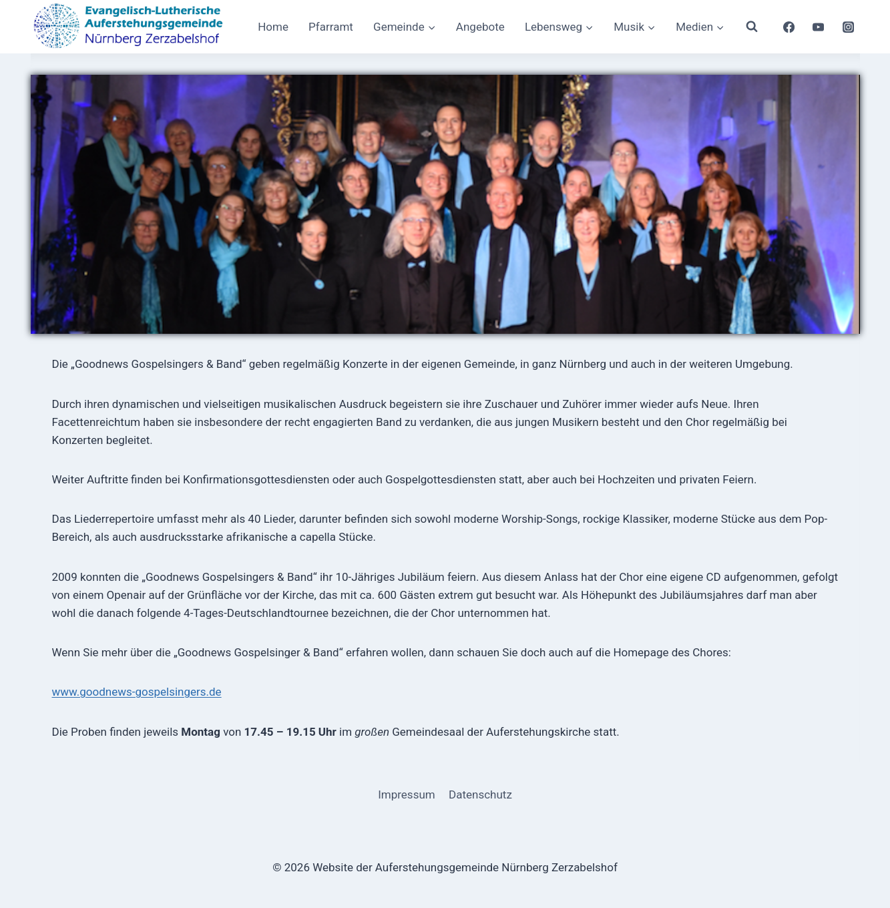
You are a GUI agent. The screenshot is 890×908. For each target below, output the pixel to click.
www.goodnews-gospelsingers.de (137, 691)
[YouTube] (818, 26)
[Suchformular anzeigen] (752, 27)
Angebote (480, 26)
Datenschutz (480, 794)
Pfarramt (330, 26)
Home (273, 26)
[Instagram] (848, 26)
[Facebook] (788, 26)
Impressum (406, 794)
